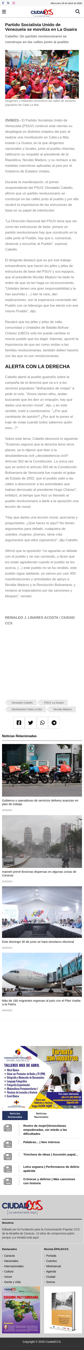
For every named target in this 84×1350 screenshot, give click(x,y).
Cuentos (51, 1261)
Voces (8, 1276)
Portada (51, 1255)
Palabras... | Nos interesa (41, 1142)
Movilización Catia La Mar (27, 709)
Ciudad (50, 1276)
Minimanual (53, 1266)
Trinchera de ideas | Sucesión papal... (50, 1154)
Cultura (8, 1271)
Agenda (51, 1271)
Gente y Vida (12, 1282)
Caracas (9, 1255)
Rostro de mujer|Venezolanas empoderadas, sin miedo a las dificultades (45, 1129)
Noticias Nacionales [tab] (41, 1115)
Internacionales (14, 1266)
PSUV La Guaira (54, 702)
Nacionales (11, 1261)
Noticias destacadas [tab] (15, 1115)
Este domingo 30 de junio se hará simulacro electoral (38, 941)
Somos (50, 1282)
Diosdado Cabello (22, 702)
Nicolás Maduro (62, 709)
